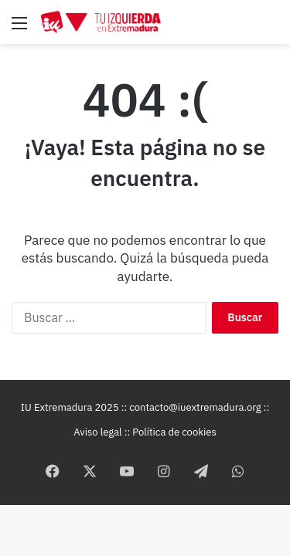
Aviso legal (97, 432)
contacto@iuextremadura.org (195, 407)
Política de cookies (174, 432)
